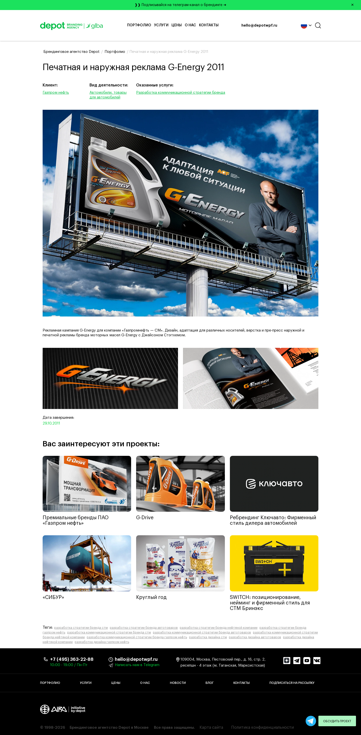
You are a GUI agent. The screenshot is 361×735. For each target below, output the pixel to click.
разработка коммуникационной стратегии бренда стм (109, 632)
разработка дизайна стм (208, 637)
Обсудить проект (337, 721)
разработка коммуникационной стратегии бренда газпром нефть (137, 637)
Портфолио (139, 25)
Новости (178, 682)
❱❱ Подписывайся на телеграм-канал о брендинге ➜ (246, 5)
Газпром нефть (56, 92)
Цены (176, 25)
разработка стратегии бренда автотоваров (144, 627)
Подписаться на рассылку (291, 682)
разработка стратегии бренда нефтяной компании (218, 627)
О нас (190, 25)
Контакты (209, 25)
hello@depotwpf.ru (259, 25)
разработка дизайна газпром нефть (102, 642)
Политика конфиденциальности (262, 727)
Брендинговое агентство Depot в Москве (109, 727)
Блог (210, 682)
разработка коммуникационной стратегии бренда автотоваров (202, 632)
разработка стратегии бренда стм (81, 627)
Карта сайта (211, 727)
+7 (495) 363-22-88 (72, 659)
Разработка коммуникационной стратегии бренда (180, 92)
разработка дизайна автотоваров (255, 637)
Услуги (161, 25)
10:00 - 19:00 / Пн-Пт (68, 665)
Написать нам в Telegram (137, 665)
